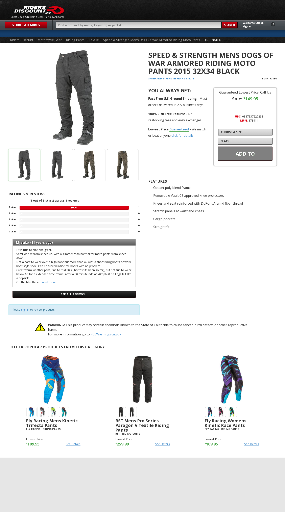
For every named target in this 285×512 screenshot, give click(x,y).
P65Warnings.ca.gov (106, 334)
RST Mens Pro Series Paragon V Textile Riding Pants (142, 425)
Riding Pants (75, 40)
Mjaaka (22, 242)
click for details (182, 135)
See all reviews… (74, 294)
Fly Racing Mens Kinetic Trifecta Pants (52, 423)
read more (49, 282)
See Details (73, 444)
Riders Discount (21, 40)
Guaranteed (179, 129)
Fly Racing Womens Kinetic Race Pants (225, 423)
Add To (245, 153)
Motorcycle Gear (50, 40)
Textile (94, 40)
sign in (25, 309)
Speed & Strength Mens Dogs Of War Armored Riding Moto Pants (151, 40)
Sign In (247, 26)
